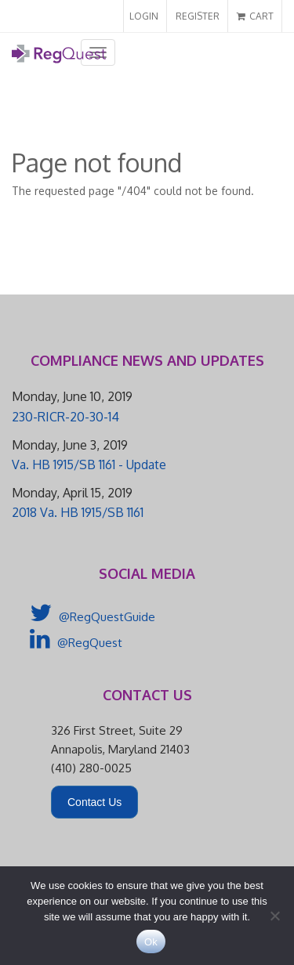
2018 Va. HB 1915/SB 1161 (77, 512)
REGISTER (198, 16)
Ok (151, 942)
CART (255, 16)
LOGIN (143, 16)
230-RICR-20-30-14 (65, 417)
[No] (274, 915)
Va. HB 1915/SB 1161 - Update (89, 464)
